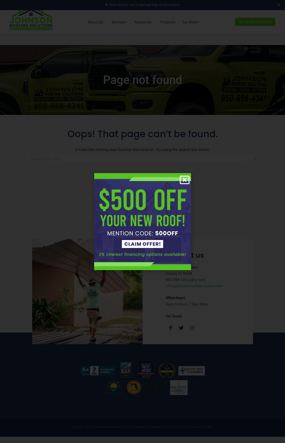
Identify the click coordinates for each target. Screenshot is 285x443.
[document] (142, 221)
